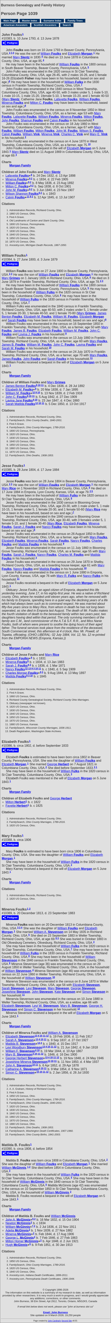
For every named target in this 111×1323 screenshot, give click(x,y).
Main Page (9, 20)
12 (33, 392)
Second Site (67, 1321)
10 (89, 144)
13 (29, 668)
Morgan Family (20, 165)
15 (37, 1072)
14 (38, 1043)
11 (28, 196)
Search (67, 25)
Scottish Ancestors (45, 25)
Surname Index (52, 20)
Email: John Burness (55, 1312)
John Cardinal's (54, 1321)
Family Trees (75, 20)
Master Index (29, 20)
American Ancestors (15, 25)
